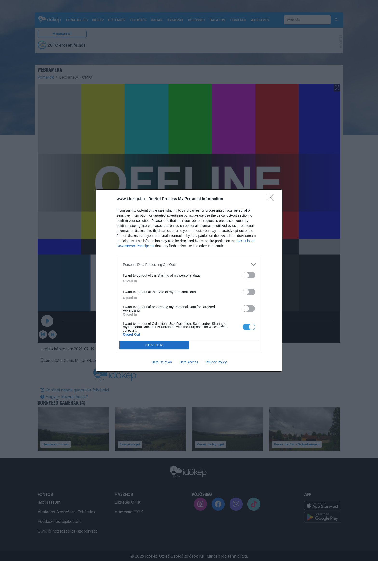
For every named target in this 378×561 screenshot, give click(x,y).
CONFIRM (154, 345)
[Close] (272, 199)
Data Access (188, 362)
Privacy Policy (216, 362)
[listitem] (189, 264)
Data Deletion (161, 362)
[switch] (249, 275)
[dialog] (189, 280)
